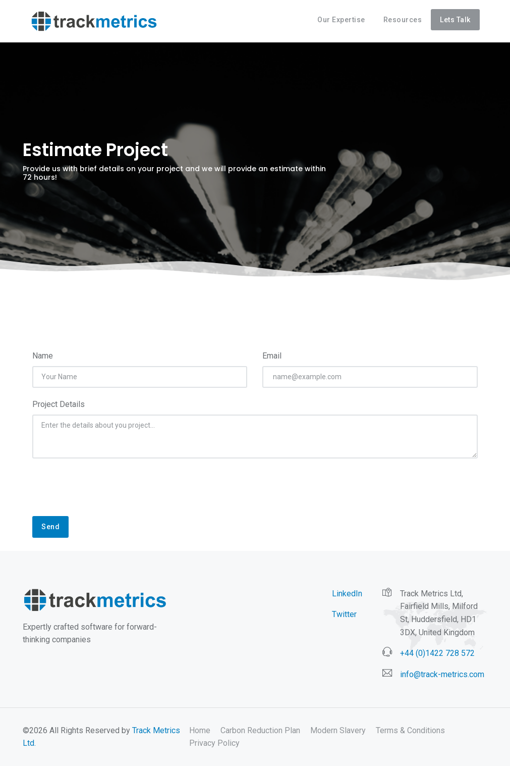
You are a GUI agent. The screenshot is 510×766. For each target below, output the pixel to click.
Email (271, 356)
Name (42, 356)
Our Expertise (341, 20)
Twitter (344, 614)
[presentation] (109, 492)
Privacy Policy (214, 743)
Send (50, 527)
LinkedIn (347, 593)
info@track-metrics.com (442, 674)
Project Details (58, 404)
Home (199, 730)
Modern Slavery (338, 730)
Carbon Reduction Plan (260, 730)
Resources (402, 20)
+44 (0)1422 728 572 (437, 653)
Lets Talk (455, 20)
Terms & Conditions (410, 730)
